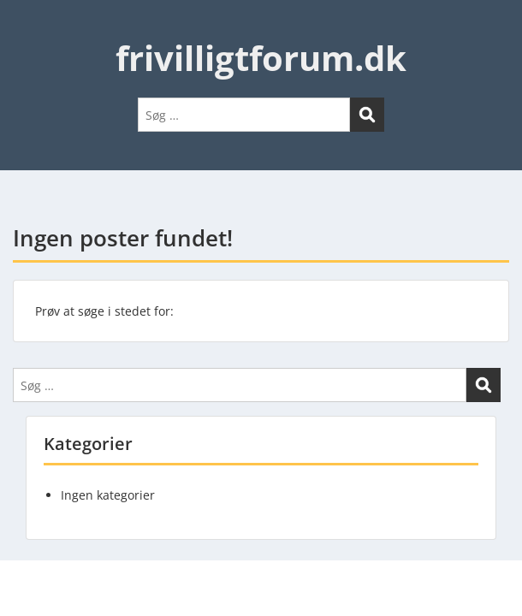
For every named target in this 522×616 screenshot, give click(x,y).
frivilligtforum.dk (261, 57)
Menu (31, 29)
